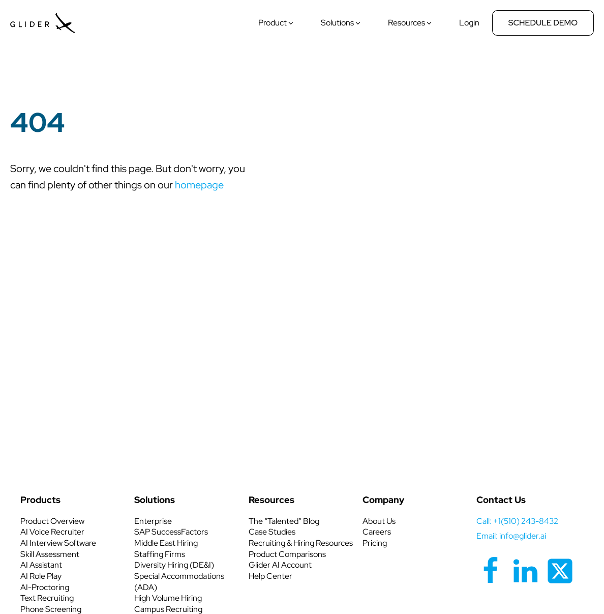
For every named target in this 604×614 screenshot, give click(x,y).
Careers (377, 531)
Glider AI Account (280, 565)
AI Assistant (41, 565)
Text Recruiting (47, 598)
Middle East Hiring (166, 543)
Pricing (375, 543)
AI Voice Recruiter (52, 531)
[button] (276, 23)
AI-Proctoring (44, 587)
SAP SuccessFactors (171, 531)
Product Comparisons (287, 554)
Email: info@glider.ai (511, 536)
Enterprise (153, 521)
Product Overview (52, 521)
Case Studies (272, 531)
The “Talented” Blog (284, 521)
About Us (379, 521)
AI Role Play (41, 576)
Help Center (270, 576)
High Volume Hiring (168, 598)
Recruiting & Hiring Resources (301, 543)
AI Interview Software (58, 543)
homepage (199, 184)
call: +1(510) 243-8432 (517, 521)
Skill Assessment (49, 554)
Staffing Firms (159, 554)
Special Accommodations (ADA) (179, 582)
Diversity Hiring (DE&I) (174, 565)
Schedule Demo (543, 22)
